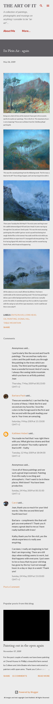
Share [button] (6, 327)
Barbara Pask (18, 395)
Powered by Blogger (26, 692)
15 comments (19, 676)
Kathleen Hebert (20, 433)
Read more (44, 676)
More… (26, 30)
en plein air (17, 315)
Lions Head (30, 315)
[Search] (41, 5)
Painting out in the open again (23, 645)
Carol (14, 502)
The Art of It (19, 5)
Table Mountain (12, 323)
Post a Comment (11, 586)
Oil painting (10, 319)
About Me (9, 30)
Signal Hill (24, 319)
